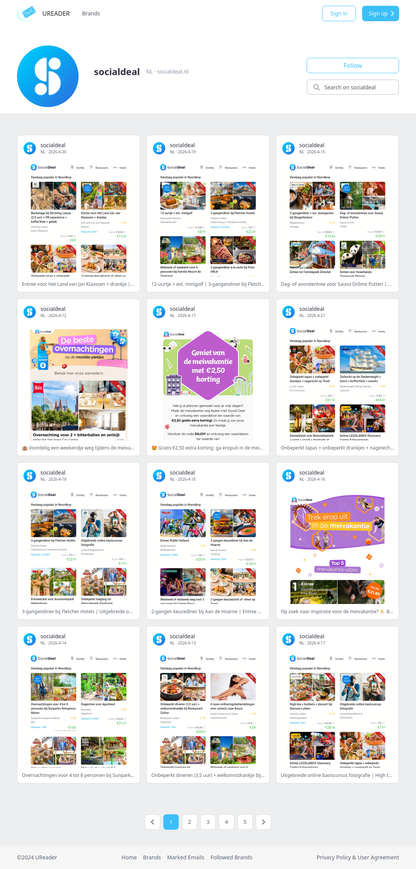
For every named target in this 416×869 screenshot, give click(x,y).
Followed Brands (231, 857)
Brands (91, 13)
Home (129, 857)
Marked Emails (186, 857)
